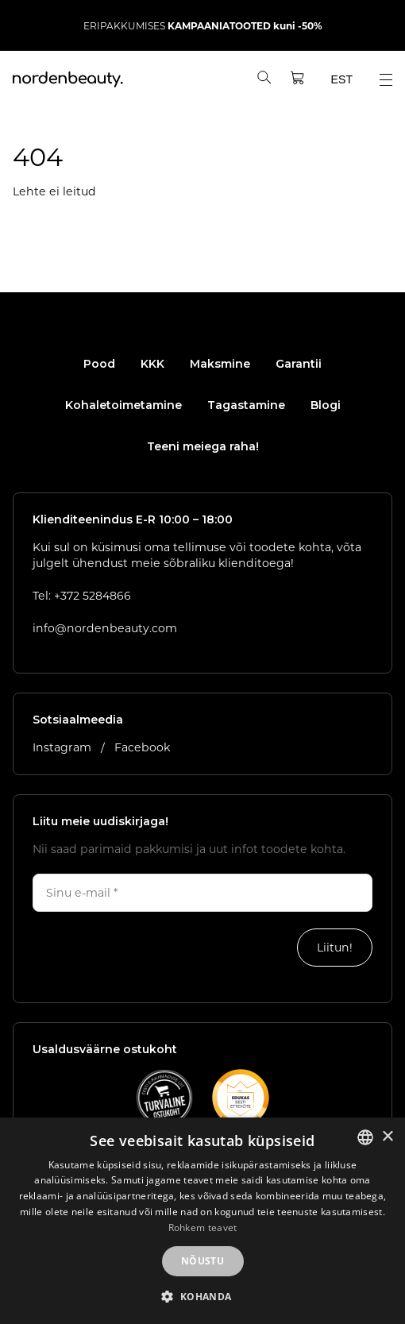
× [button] (387, 1137)
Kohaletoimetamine (123, 405)
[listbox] (365, 1137)
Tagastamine (246, 405)
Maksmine (220, 364)
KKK (152, 364)
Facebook (142, 747)
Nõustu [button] (202, 1261)
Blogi (325, 405)
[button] (202, 1296)
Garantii (299, 364)
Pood (99, 364)
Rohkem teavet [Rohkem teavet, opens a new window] (202, 1227)
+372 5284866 (92, 595)
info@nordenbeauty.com (105, 627)
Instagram (63, 747)
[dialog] (202, 1220)
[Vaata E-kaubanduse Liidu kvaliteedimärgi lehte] (164, 1097)
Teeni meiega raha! (203, 446)
